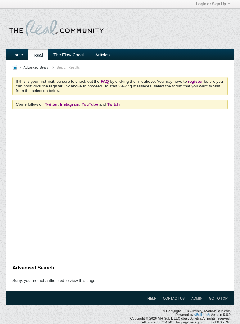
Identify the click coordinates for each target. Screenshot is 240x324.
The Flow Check (69, 54)
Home (17, 54)
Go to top (218, 298)
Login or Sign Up (213, 4)
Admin (196, 298)
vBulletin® (202, 315)
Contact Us (174, 298)
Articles (102, 54)
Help (151, 298)
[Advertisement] (125, 245)
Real (38, 55)
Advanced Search (36, 67)
